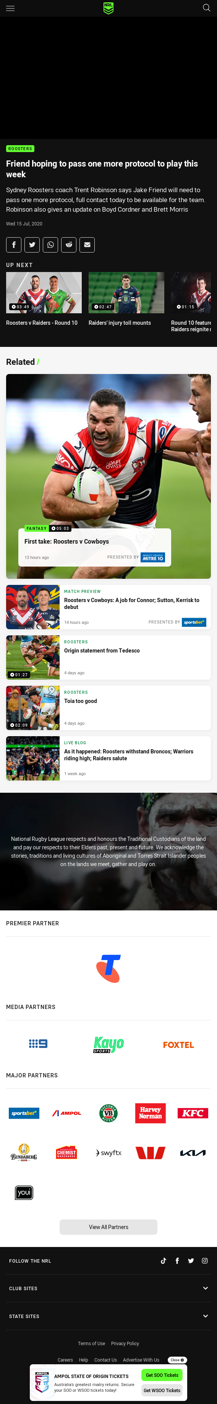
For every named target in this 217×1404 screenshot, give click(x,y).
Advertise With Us (141, 1360)
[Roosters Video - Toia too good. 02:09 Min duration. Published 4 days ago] (108, 708)
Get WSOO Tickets (162, 1390)
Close (177, 1360)
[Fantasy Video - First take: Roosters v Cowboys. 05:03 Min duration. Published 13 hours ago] (108, 476)
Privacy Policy (125, 1343)
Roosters (20, 148)
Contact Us (105, 1360)
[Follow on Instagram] (205, 1261)
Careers (65, 1360)
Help (83, 1360)
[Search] (206, 8)
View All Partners (108, 1227)
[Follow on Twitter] (191, 1261)
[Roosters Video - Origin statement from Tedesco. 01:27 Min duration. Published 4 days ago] (108, 657)
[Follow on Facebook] (177, 1261)
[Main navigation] (10, 8)
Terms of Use (91, 1343)
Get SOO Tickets (162, 1375)
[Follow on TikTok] (163, 1261)
